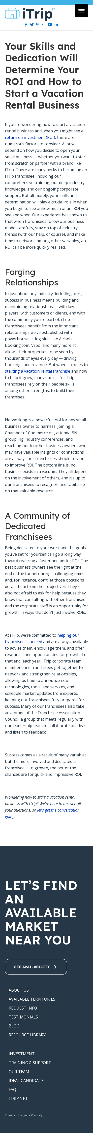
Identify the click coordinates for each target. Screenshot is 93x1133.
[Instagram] (43, 24)
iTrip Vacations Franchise (31, 14)
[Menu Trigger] (81, 10)
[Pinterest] (37, 24)
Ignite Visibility (33, 1115)
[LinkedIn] (56, 24)
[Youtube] (50, 24)
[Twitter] (31, 24)
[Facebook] (26, 24)
